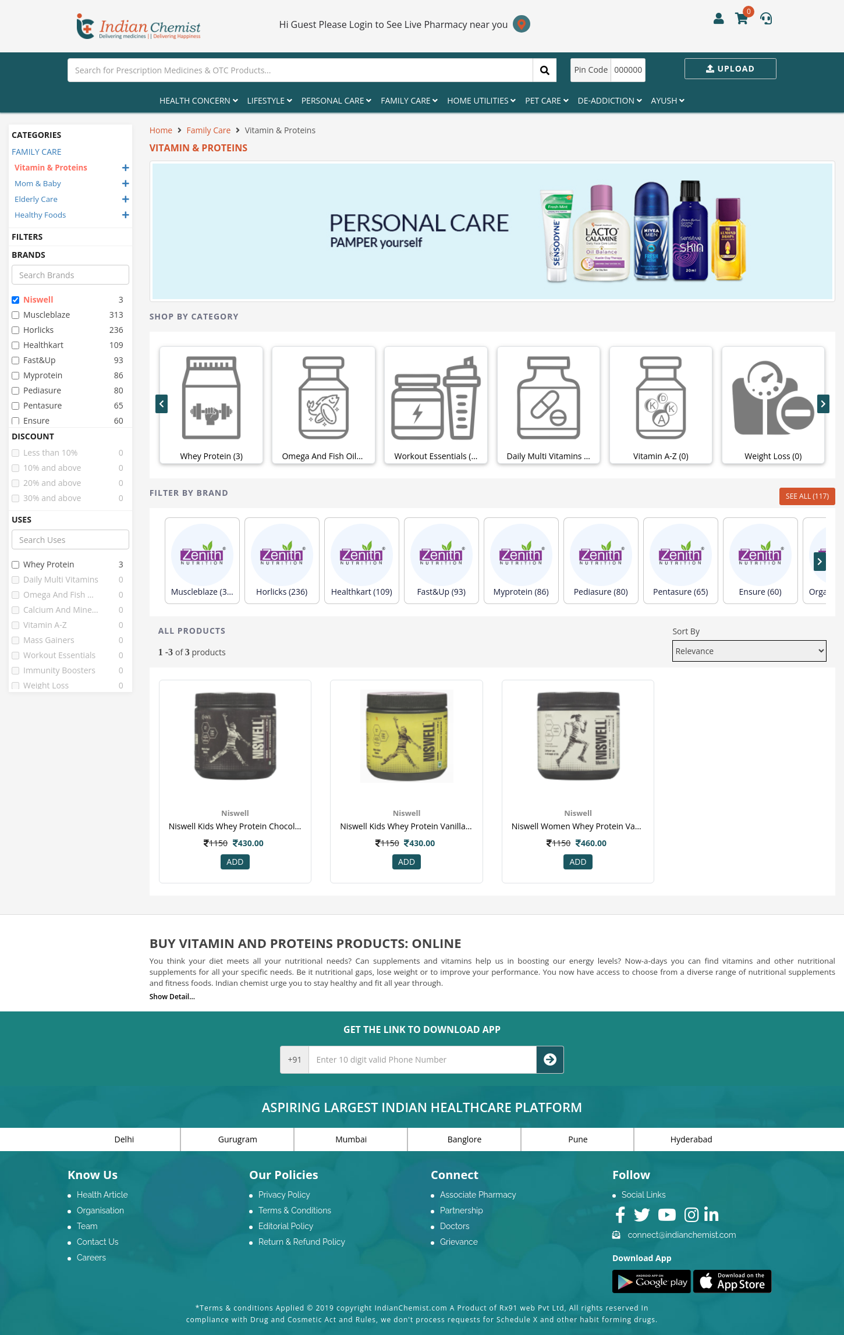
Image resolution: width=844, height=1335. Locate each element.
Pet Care (546, 100)
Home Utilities (481, 100)
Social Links (644, 1194)
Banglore (465, 1139)
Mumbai (351, 1139)
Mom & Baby (38, 183)
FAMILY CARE (36, 151)
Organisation (100, 1210)
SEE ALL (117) (807, 496)
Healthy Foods (40, 215)
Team (87, 1226)
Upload (730, 68)
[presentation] (161, 404)
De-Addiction (610, 100)
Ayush (668, 100)
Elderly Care (36, 199)
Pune (577, 1139)
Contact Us (97, 1242)
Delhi (124, 1139)
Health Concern (198, 100)
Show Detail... (172, 997)
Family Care (409, 100)
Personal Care (336, 100)
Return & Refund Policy (301, 1242)
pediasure (36, 390)
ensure (30, 420)
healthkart (37, 344)
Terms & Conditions (294, 1210)
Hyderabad (691, 1139)
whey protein (43, 564)
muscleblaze (41, 314)
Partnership (461, 1210)
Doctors (455, 1226)
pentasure (37, 405)
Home (161, 130)
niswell (32, 299)
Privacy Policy (284, 1194)
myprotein (37, 375)
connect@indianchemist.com (682, 1235)
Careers (91, 1257)
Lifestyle (269, 100)
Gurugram (237, 1139)
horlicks (33, 329)
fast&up (34, 359)
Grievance (459, 1242)
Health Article (102, 1194)
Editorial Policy (285, 1226)
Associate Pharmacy (478, 1194)
